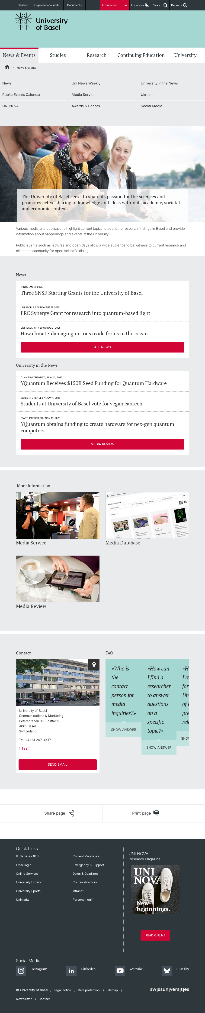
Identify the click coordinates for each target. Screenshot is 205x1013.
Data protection (89, 990)
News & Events (19, 55)
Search (156, 6)
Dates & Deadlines (86, 873)
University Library (28, 882)
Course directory (85, 882)
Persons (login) (84, 899)
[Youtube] (129, 971)
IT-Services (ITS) (28, 856)
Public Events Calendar (21, 94)
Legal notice (62, 990)
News (7, 83)
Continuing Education (141, 55)
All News (102, 347)
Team (25, 748)
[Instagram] (31, 971)
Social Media (151, 106)
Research (96, 55)
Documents (74, 5)
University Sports (28, 891)
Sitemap (112, 990)
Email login (23, 865)
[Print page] (145, 813)
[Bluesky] (175, 971)
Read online (155, 935)
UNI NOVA (10, 106)
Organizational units (49, 5)
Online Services (27, 873)
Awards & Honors (86, 106)
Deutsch (24, 5)
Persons (176, 6)
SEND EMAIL (57, 764)
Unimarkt (22, 899)
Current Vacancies (86, 856)
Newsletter (24, 999)
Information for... (112, 5)
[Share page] (59, 813)
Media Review (102, 444)
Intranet (78, 891)
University (185, 55)
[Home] (7, 68)
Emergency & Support (88, 865)
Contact (44, 999)
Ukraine (147, 94)
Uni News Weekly (86, 83)
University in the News (159, 83)
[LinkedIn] (81, 971)
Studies (58, 55)
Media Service (84, 94)
